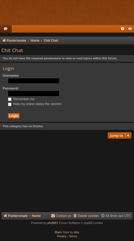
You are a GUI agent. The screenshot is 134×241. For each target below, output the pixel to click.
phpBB (51, 222)
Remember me (21, 99)
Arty (76, 232)
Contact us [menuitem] (61, 216)
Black (58, 232)
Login (8, 68)
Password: (11, 88)
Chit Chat (12, 50)
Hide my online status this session (35, 104)
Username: (11, 75)
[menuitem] (6, 29)
